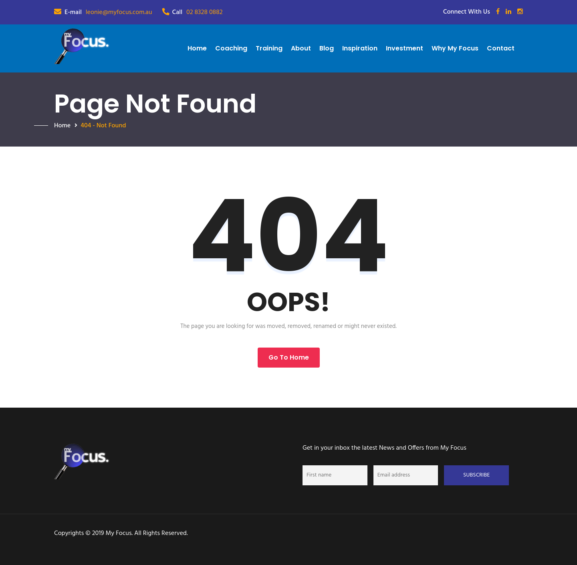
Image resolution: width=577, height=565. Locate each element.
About (301, 48)
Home (197, 48)
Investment (404, 48)
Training (269, 48)
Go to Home (288, 357)
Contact (500, 48)
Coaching (231, 48)
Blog (326, 48)
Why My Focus (455, 48)
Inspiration (359, 48)
